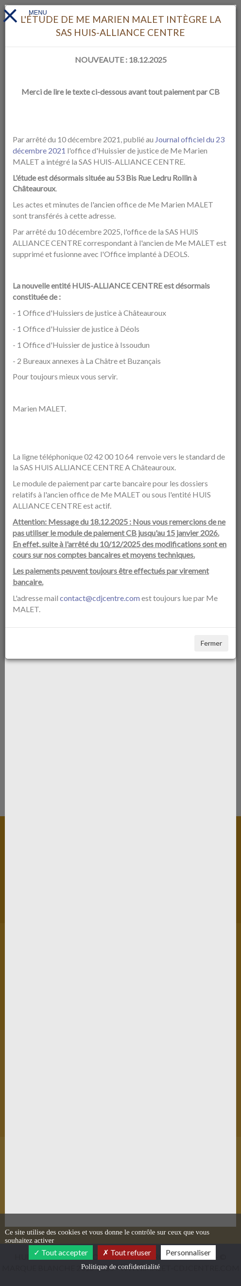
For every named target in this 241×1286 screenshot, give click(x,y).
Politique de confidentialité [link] (120, 1266)
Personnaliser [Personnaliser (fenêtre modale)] (188, 1252)
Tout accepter (61, 1252)
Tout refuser (127, 1252)
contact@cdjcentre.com (100, 597)
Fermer (211, 643)
